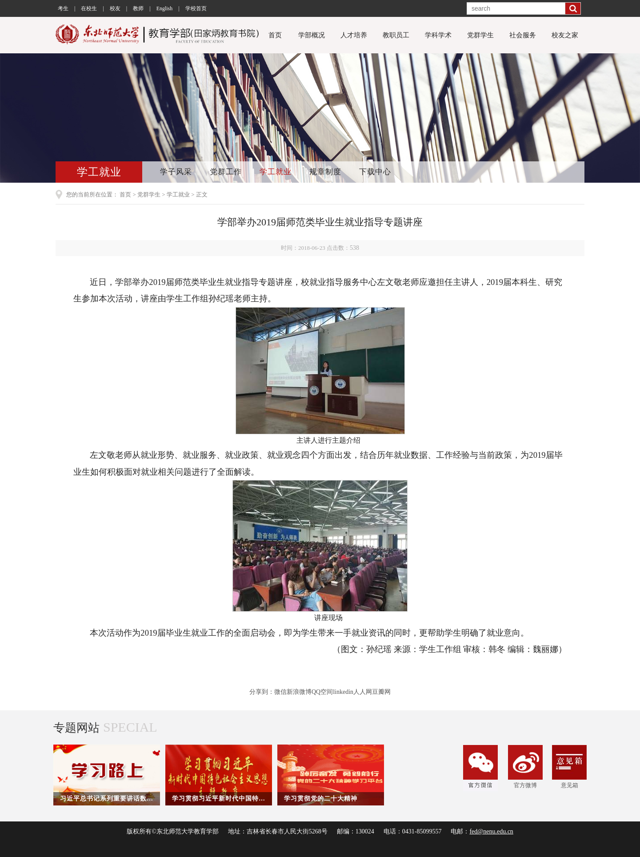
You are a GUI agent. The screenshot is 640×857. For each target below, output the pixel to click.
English (164, 8)
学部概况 (311, 35)
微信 (280, 692)
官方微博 (525, 767)
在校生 (89, 8)
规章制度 (325, 172)
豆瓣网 (381, 692)
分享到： (261, 692)
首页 (275, 35)
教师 (138, 8)
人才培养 (353, 35)
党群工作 (226, 172)
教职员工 (396, 35)
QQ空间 (322, 692)
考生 (63, 8)
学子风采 (176, 172)
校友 (115, 8)
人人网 (362, 692)
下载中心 (375, 172)
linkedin (343, 692)
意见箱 (569, 767)
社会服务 (522, 35)
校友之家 (565, 35)
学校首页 (196, 8)
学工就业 (276, 172)
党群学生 (480, 35)
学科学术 (438, 35)
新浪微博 (299, 692)
